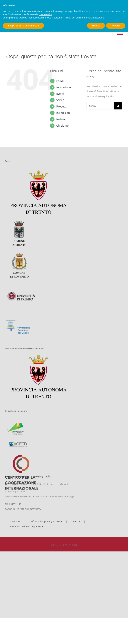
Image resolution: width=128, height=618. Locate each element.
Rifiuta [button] (96, 25)
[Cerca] (118, 105)
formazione (63, 87)
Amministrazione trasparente (26, 526)
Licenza (76, 521)
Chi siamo (62, 125)
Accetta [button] (116, 25)
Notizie (60, 119)
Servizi (60, 100)
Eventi (60, 93)
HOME (60, 81)
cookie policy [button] (45, 14)
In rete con (63, 113)
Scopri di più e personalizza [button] (23, 25)
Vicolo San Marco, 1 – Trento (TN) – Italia (28, 476)
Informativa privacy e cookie (46, 521)
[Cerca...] (100, 105)
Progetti (61, 106)
